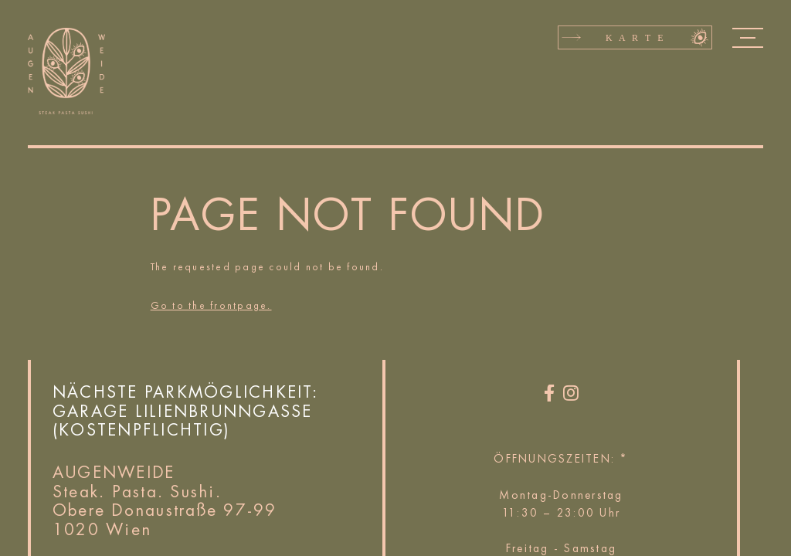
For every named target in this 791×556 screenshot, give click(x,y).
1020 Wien (102, 529)
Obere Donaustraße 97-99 (165, 510)
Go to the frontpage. (211, 306)
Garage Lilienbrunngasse (183, 411)
